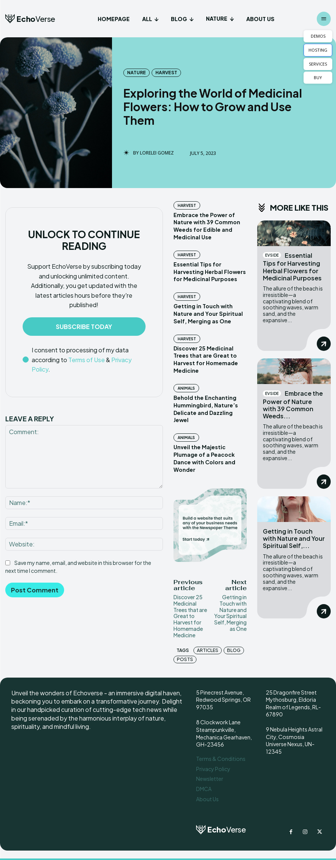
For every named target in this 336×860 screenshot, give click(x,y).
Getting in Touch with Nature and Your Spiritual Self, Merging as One (207, 313)
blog (234, 648)
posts (185, 657)
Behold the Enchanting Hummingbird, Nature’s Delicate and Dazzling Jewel (205, 407)
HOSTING (317, 50)
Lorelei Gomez (157, 153)
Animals (186, 387)
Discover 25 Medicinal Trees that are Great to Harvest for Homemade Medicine (190, 614)
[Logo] (30, 18)
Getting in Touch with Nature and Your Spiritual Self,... (294, 538)
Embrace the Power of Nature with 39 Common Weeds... (293, 404)
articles (207, 648)
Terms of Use (86, 360)
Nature (136, 73)
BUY (318, 77)
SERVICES (318, 64)
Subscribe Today (84, 327)
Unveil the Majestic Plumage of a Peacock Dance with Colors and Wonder (203, 456)
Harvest (166, 73)
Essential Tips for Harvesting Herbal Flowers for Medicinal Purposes (209, 271)
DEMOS (318, 36)
